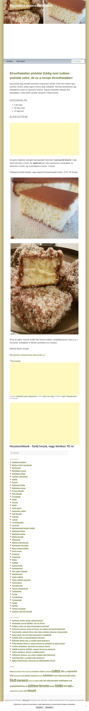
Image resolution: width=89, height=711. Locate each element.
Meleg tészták (17, 537)
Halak (14, 499)
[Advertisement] (44, 41)
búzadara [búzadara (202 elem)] (35, 671)
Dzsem (15, 482)
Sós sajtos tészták (19, 571)
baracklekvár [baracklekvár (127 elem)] (18, 671)
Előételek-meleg (18, 488)
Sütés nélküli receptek (21, 580)
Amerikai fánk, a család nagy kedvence (28, 658)
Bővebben (49, 707)
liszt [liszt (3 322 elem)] (13, 680)
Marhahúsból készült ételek (23, 528)
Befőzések (16, 468)
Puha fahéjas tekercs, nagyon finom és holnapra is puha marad (38, 643)
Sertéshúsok (17, 568)
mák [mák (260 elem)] (41, 681)
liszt (48, 396)
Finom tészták (18, 491)
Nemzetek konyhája (20, 545)
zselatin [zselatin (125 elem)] (21, 691)
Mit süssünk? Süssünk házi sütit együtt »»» (27, 355)
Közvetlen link (71, 396)
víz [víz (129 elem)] (73, 686)
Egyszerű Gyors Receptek (31, 5)
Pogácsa (15, 554)
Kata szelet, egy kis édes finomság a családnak (31, 635)
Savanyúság (17, 566)
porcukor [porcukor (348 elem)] (54, 680)
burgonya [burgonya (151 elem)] (29, 671)
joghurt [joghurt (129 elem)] (40, 675)
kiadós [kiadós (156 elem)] (55, 675)
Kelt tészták (17, 514)
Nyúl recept (17, 551)
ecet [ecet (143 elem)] (66, 671)
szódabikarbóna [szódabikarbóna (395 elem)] (17, 686)
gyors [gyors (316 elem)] (27, 675)
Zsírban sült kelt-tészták (22, 612)
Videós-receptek (19, 609)
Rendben (39, 707)
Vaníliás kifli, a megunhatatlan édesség (28, 638)
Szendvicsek (17, 586)
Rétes (14, 560)
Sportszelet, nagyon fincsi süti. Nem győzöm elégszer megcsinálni (39, 632)
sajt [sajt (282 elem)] (70, 681)
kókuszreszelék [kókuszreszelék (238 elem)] (64, 675)
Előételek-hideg (18, 485)
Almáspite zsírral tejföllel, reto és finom (28, 623)
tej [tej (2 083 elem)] (41, 685)
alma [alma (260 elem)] (12, 671)
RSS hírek (25, 700)
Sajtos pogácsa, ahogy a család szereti (28, 652)
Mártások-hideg (18, 531)
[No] (86, 706)
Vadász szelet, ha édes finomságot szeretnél (30, 626)
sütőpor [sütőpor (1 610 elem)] (33, 685)
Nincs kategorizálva (20, 548)
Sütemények (32, 396)
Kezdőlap (9, 61)
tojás (52, 396)
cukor (44, 396)
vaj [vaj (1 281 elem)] (70, 685)
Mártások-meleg (18, 534)
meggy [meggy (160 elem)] (36, 681)
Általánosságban (19, 462)
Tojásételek (16, 591)
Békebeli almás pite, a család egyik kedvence (31, 641)
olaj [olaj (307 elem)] (48, 681)
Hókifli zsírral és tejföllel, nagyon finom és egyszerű (33, 649)
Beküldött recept (22, 396)
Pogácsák (16, 557)
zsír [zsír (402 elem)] (25, 690)
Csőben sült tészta (20, 477)
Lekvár (15, 520)
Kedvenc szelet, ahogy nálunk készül (27, 620)
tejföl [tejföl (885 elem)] (46, 685)
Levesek (15, 525)
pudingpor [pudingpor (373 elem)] (64, 680)
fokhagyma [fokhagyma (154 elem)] (17, 675)
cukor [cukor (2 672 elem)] (56, 671)
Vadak (14, 603)
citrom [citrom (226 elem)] (41, 671)
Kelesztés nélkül (19, 511)
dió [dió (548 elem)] (62, 671)
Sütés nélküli (17, 577)
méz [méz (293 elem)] (44, 681)
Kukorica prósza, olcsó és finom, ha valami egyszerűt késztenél (38, 629)
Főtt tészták (17, 494)
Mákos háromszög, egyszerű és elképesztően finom (33, 661)
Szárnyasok (17, 583)
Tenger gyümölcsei (20, 589)
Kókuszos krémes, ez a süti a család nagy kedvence (33, 655)
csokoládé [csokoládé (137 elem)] (48, 671)
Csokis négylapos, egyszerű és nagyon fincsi (31, 646)
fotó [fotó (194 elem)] (23, 675)
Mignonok (16, 540)
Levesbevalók (18, 522)
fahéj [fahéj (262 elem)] (12, 675)
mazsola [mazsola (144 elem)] (31, 680)
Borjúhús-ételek (18, 474)
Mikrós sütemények (20, 543)
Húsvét (15, 502)
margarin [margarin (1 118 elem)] (22, 680)
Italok (14, 505)
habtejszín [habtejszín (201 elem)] (34, 675)
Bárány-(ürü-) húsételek (22, 465)
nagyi (63, 396)
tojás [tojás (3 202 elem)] (59, 685)
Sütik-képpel (20, 61)
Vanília (15, 606)
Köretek (15, 517)
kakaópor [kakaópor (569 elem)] (48, 675)
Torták (14, 594)
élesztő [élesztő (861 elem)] (31, 690)
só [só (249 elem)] (26, 686)
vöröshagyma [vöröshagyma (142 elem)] (14, 691)
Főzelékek (16, 497)
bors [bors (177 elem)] (23, 671)
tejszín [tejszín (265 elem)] (52, 686)
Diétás (14, 479)
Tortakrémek (17, 597)
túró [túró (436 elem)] (65, 686)
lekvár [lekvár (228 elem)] (73, 675)
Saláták (15, 563)
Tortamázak (17, 600)
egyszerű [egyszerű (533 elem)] (72, 671)
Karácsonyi (17, 508)
